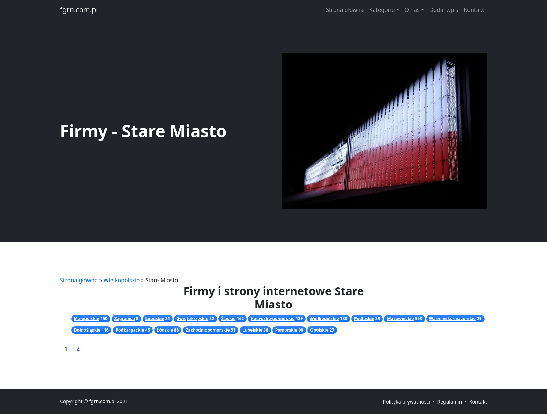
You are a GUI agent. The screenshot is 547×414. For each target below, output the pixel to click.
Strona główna (345, 10)
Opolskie (319, 330)
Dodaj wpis (443, 10)
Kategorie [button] (382, 10)
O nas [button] (412, 10)
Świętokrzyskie (192, 318)
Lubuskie (154, 318)
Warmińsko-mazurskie (452, 318)
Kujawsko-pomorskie (272, 318)
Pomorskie (286, 330)
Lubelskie (252, 330)
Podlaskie (364, 318)
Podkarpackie (129, 330)
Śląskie (228, 318)
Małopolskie (86, 318)
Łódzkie (165, 330)
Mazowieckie (400, 318)
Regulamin (449, 401)
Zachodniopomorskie (208, 330)
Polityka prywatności (406, 401)
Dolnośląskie (87, 330)
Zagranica (124, 318)
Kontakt (474, 10)
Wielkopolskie (122, 280)
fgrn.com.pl (79, 9)
